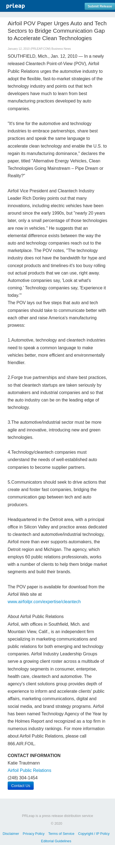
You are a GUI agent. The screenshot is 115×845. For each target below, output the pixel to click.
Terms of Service (61, 834)
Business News (61, 48)
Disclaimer (11, 834)
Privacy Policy (34, 834)
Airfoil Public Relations (29, 770)
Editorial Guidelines (56, 841)
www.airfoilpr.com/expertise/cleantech (44, 601)
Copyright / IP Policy (94, 834)
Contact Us (20, 785)
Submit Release (100, 6)
